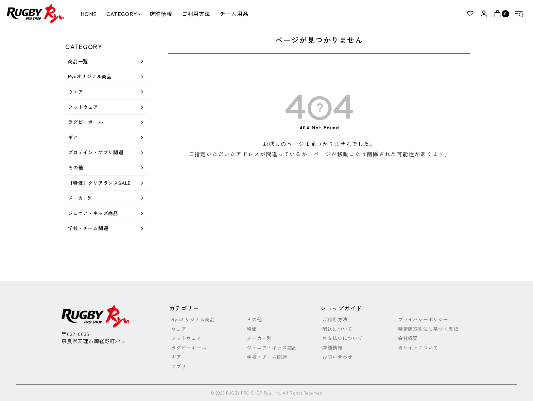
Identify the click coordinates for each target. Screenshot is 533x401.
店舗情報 (161, 14)
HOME (89, 14)
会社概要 (408, 338)
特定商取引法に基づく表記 (428, 329)
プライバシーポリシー (423, 319)
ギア (73, 137)
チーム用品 (234, 14)
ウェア (75, 91)
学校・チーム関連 (88, 228)
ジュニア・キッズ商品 (93, 213)
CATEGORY (123, 13)
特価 (252, 329)
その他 (75, 167)
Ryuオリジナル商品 (90, 76)
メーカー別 (80, 197)
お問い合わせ (337, 357)
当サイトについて (418, 347)
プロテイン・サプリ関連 (95, 152)
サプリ (178, 366)
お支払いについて (342, 338)
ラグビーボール (85, 121)
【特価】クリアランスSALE (99, 182)
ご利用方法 (196, 14)
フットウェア (83, 106)
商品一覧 (78, 61)
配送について (337, 329)
